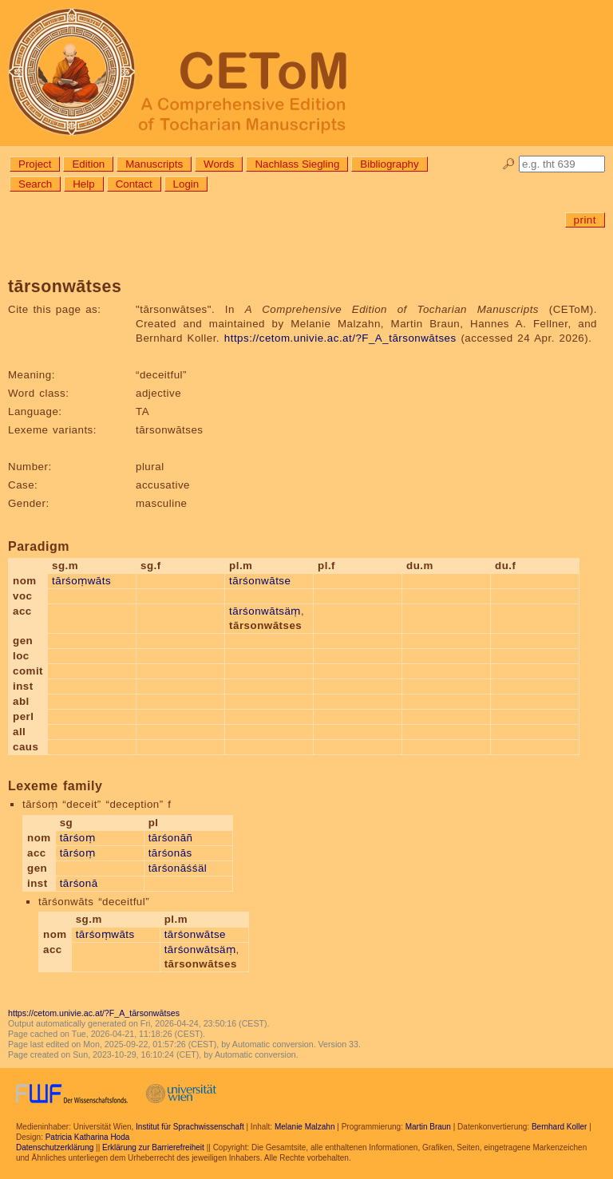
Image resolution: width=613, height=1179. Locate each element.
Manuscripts (154, 164)
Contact (134, 184)
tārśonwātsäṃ (265, 611)
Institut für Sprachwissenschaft (190, 1126)
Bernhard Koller (559, 1126)
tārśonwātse (260, 581)
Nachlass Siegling (297, 164)
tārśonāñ (170, 838)
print (585, 220)
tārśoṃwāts (81, 581)
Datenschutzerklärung (54, 1147)
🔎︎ (509, 164)
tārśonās (170, 853)
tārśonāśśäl (178, 868)
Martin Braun (428, 1126)
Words (219, 164)
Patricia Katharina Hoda (87, 1137)
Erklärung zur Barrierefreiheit (153, 1147)
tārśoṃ (78, 838)
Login (186, 184)
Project (34, 164)
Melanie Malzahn (305, 1126)
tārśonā (79, 883)
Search (35, 184)
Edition (88, 164)
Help (83, 184)
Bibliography (389, 164)
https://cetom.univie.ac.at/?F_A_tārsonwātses (340, 338)
